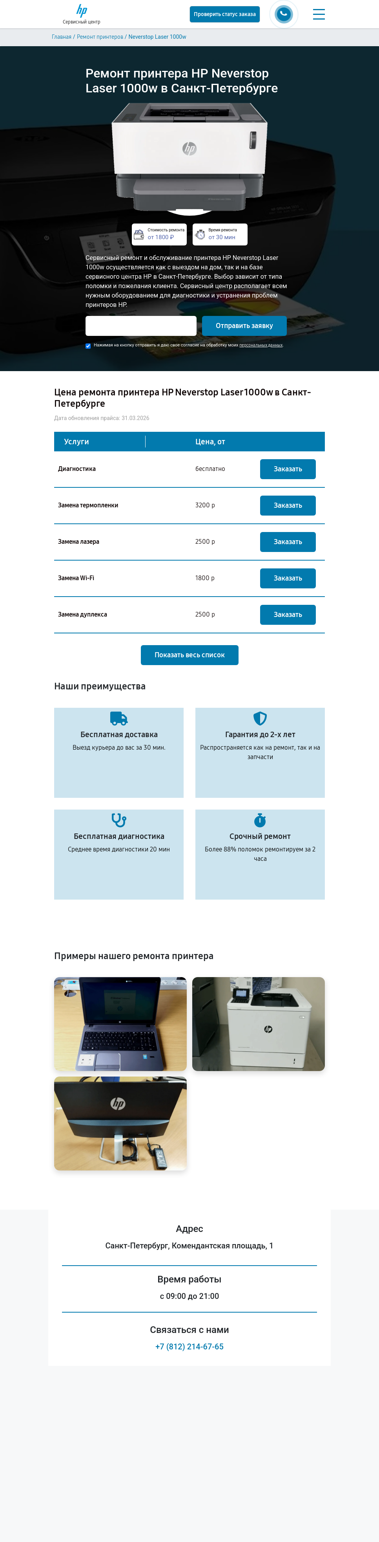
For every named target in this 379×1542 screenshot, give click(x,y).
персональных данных (260, 345)
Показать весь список (190, 655)
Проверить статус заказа (225, 14)
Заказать (288, 469)
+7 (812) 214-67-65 (189, 1346)
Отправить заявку (244, 325)
